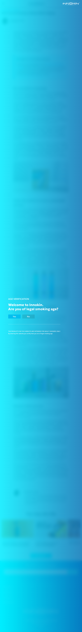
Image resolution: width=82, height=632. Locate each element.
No (28, 316)
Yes (14, 316)
